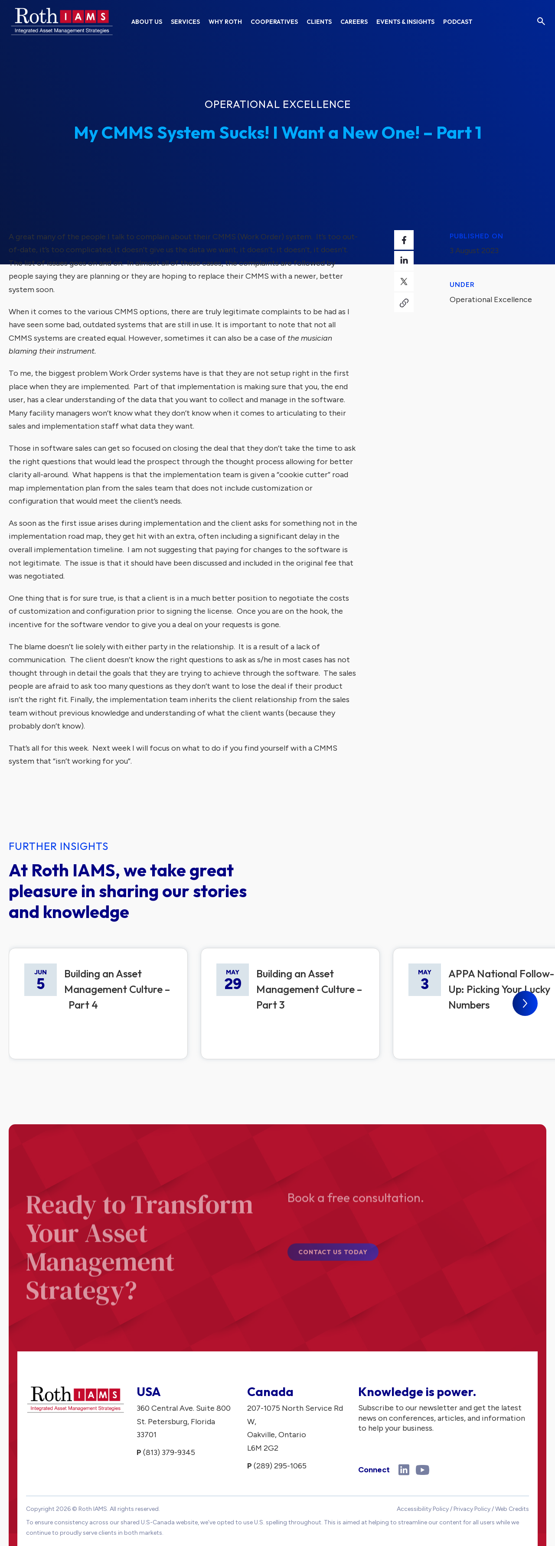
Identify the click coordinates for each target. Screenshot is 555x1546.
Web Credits (512, 1509)
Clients (319, 22)
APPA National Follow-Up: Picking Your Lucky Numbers (501, 989)
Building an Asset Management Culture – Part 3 (309, 989)
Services (185, 22)
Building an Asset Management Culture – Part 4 (117, 989)
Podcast (458, 22)
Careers (354, 22)
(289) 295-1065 (280, 1466)
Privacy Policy (472, 1509)
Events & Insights (405, 22)
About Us (146, 22)
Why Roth (225, 22)
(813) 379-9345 (169, 1452)
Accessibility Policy (423, 1509)
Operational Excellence (278, 104)
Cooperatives (274, 22)
